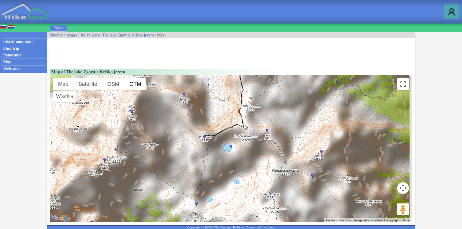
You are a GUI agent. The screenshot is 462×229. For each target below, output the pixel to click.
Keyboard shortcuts (338, 220)
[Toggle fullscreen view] (403, 84)
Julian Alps (89, 35)
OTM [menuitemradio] (135, 84)
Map (59, 28)
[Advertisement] (154, 51)
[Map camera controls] (403, 188)
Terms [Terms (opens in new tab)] (406, 220)
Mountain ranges (63, 35)
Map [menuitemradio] (63, 84)
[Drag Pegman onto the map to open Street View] (403, 209)
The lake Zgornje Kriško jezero (128, 35)
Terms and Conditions (260, 227)
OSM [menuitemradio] (113, 84)
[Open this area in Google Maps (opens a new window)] (61, 218)
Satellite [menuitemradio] (87, 84)
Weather (65, 96)
